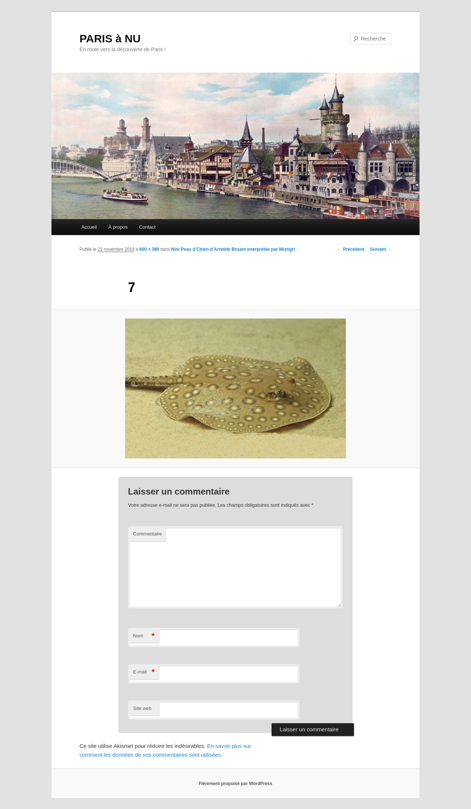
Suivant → (381, 249)
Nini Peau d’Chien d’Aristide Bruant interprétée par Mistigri (233, 249)
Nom (144, 636)
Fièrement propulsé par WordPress (235, 783)
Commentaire (147, 534)
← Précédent (350, 249)
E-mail (144, 672)
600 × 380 (149, 249)
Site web (142, 708)
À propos (118, 227)
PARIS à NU (110, 38)
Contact (147, 227)
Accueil (89, 227)
